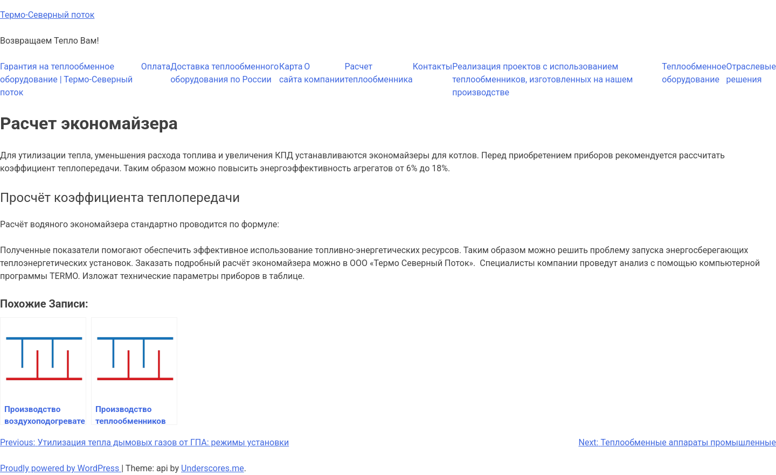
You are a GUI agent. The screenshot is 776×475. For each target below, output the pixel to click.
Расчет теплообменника (378, 73)
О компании (324, 73)
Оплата (155, 66)
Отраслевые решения (751, 73)
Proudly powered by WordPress (60, 468)
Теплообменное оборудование (694, 73)
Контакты (432, 66)
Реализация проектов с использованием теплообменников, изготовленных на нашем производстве (542, 79)
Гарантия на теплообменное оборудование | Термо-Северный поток (66, 79)
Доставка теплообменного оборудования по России (224, 73)
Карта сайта (291, 73)
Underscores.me (212, 468)
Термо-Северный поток (47, 15)
